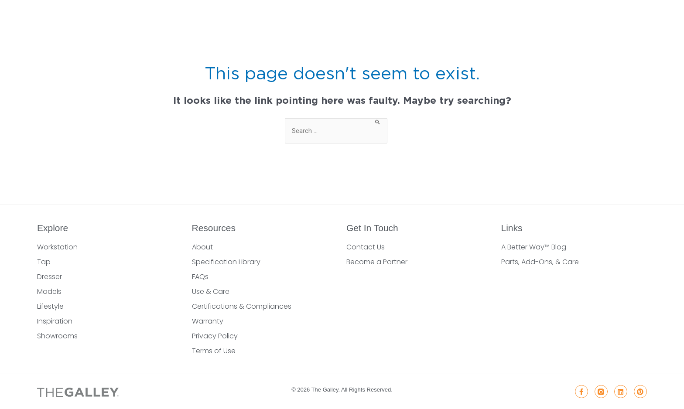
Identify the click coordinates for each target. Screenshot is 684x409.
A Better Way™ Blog (533, 247)
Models (49, 291)
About (202, 247)
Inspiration (54, 321)
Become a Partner (376, 262)
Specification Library (226, 262)
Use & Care (210, 291)
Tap (44, 262)
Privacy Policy (215, 336)
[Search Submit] (378, 121)
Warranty (207, 321)
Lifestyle (50, 306)
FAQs (200, 277)
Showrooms (57, 336)
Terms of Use (214, 351)
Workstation (57, 247)
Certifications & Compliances (241, 306)
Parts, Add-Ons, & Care (540, 262)
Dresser (49, 277)
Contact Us (365, 247)
